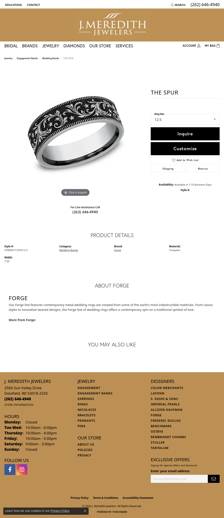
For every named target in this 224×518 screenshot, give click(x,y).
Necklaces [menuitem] (87, 410)
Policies (85, 450)
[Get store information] (18, 405)
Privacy (84, 455)
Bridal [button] (11, 45)
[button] (13, 5)
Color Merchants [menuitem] (167, 388)
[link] (33, 5)
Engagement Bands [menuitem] (95, 393)
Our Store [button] (100, 45)
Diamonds (74, 45)
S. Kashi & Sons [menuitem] (164, 399)
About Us (86, 444)
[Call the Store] (17, 398)
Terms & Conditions (105, 498)
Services (124, 45)
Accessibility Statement (138, 498)
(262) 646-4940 (85, 212)
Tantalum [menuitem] (159, 448)
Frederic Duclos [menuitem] (166, 420)
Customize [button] (185, 148)
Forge (117, 250)
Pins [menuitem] (82, 426)
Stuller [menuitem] (158, 442)
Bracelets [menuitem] (87, 415)
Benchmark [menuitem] (161, 426)
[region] (75, 132)
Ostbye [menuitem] (157, 431)
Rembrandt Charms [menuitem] (168, 437)
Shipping (167, 168)
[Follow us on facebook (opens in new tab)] (9, 469)
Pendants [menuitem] (86, 420)
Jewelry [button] (50, 45)
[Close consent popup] (85, 511)
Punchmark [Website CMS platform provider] (120, 511)
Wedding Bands (50, 58)
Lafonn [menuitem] (157, 393)
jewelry (8, 58)
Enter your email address (170, 471)
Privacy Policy (80, 498)
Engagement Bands (27, 58)
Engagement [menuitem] (89, 388)
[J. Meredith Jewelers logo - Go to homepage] (112, 25)
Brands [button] (30, 45)
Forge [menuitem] (156, 415)
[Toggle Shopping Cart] (212, 45)
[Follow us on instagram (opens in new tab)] (21, 469)
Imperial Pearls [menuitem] (165, 404)
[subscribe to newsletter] (214, 479)
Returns (203, 168)
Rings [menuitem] (83, 404)
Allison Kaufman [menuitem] (166, 410)
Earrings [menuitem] (86, 399)
